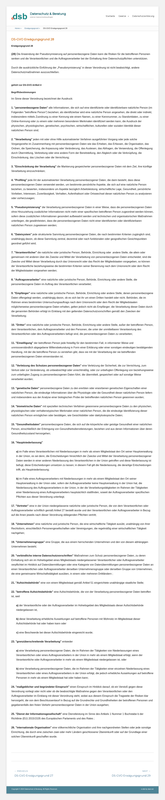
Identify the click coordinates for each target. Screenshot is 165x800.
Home (18, 28)
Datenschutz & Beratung (48, 14)
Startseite (110, 16)
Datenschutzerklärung (143, 16)
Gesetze (122, 16)
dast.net (151, 789)
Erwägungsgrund (32, 28)
